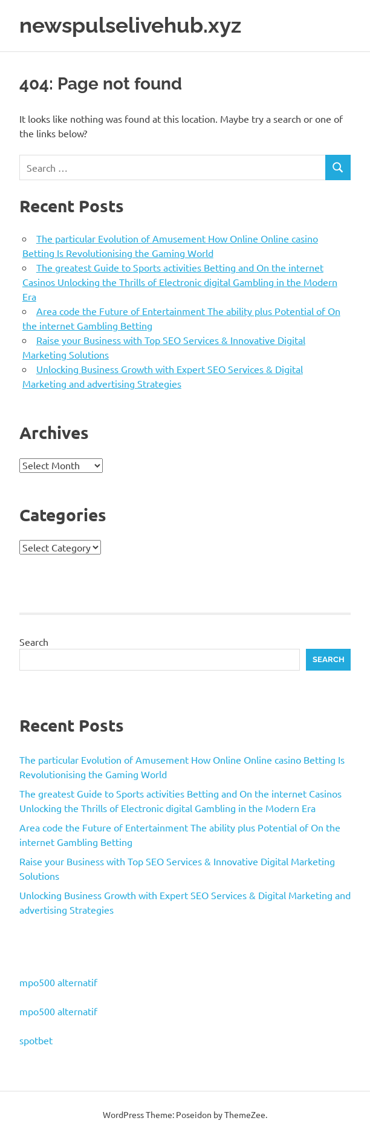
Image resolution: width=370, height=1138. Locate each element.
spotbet (36, 1040)
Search (33, 642)
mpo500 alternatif (58, 982)
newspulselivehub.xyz (130, 25)
